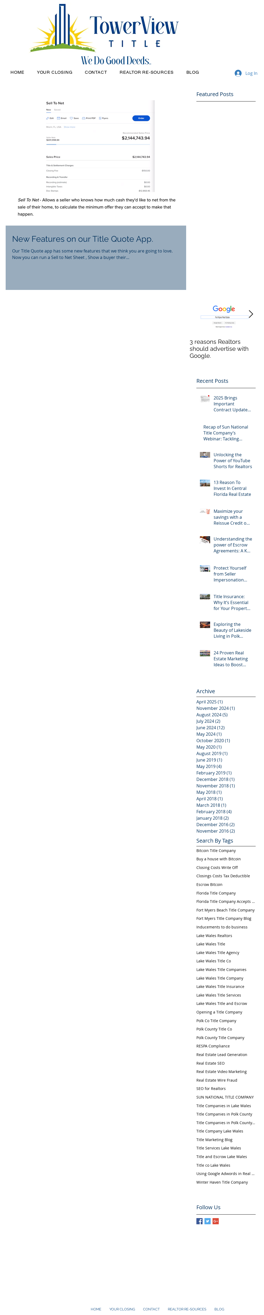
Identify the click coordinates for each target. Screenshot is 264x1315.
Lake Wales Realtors (214, 935)
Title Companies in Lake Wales (223, 1105)
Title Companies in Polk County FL (226, 1122)
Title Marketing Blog (214, 1139)
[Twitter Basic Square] (207, 1221)
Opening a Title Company (219, 1012)
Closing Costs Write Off (217, 867)
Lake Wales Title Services (218, 995)
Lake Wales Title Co (213, 960)
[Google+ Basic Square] (216, 1221)
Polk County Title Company (220, 1037)
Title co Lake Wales (213, 1165)
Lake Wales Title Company (219, 978)
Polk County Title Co (214, 1029)
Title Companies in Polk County (224, 1114)
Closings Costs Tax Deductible (223, 875)
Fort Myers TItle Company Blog (223, 918)
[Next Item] (250, 314)
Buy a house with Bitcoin (218, 858)
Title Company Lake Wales (219, 1131)
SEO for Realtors (211, 1088)
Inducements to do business (222, 927)
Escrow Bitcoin (209, 884)
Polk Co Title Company (216, 1020)
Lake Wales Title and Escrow (221, 1003)
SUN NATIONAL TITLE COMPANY (225, 1097)
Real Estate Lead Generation (221, 1054)
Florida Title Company (216, 893)
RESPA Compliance (213, 1046)
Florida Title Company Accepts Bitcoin (226, 901)
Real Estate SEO (210, 1063)
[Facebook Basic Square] (199, 1221)
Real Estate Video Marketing (221, 1071)
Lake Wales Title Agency (217, 952)
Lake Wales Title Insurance (220, 986)
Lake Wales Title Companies (221, 969)
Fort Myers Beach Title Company (225, 910)
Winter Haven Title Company (222, 1182)
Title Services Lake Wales (218, 1148)
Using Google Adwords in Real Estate (226, 1173)
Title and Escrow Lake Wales (221, 1156)
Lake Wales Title (210, 943)
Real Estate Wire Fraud (216, 1080)
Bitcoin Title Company (216, 850)
